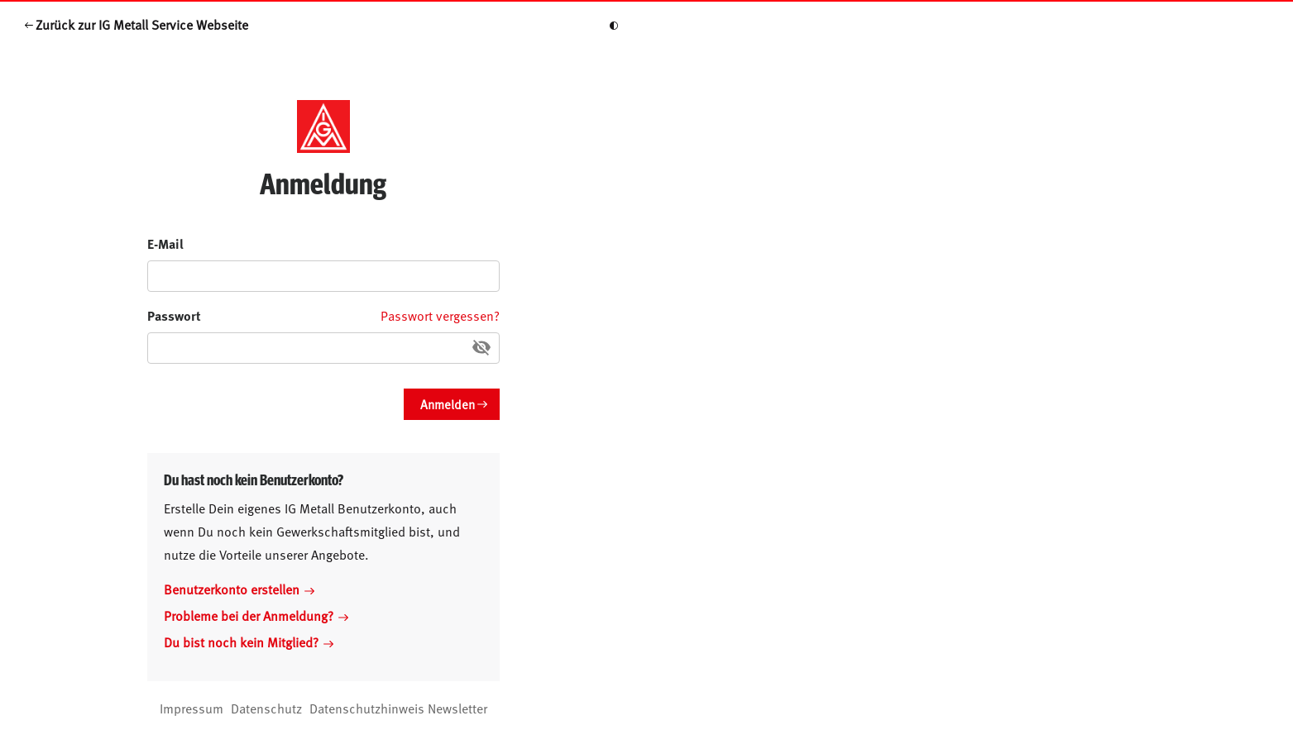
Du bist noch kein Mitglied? (248, 641)
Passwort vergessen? (440, 315)
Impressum (191, 708)
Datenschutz (266, 708)
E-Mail (165, 243)
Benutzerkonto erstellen (239, 589)
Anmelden (447, 404)
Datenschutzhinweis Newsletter (398, 708)
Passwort (174, 315)
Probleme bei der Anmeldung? (256, 615)
